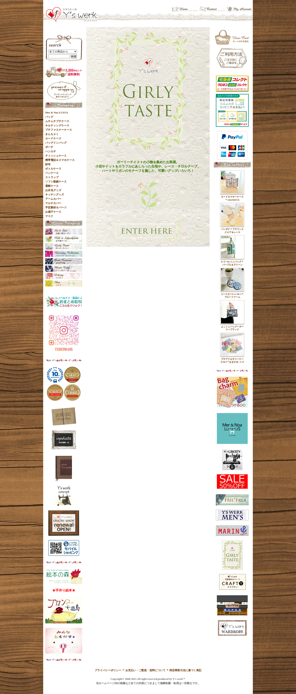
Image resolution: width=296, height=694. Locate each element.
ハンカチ (50, 151)
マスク (49, 216)
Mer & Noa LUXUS (56, 112)
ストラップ (52, 177)
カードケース (53, 138)
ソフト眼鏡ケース (56, 181)
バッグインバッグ (56, 142)
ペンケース (52, 172)
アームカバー (53, 198)
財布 (48, 164)
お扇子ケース (53, 211)
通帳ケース (52, 185)
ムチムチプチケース (57, 121)
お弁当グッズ (53, 190)
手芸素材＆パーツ (56, 207)
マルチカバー (53, 203)
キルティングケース (57, 125)
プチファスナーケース (58, 129)
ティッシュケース (56, 155)
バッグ (49, 116)
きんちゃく (52, 134)
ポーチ (49, 147)
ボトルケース (53, 168)
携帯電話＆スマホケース (60, 160)
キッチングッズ (54, 194)
